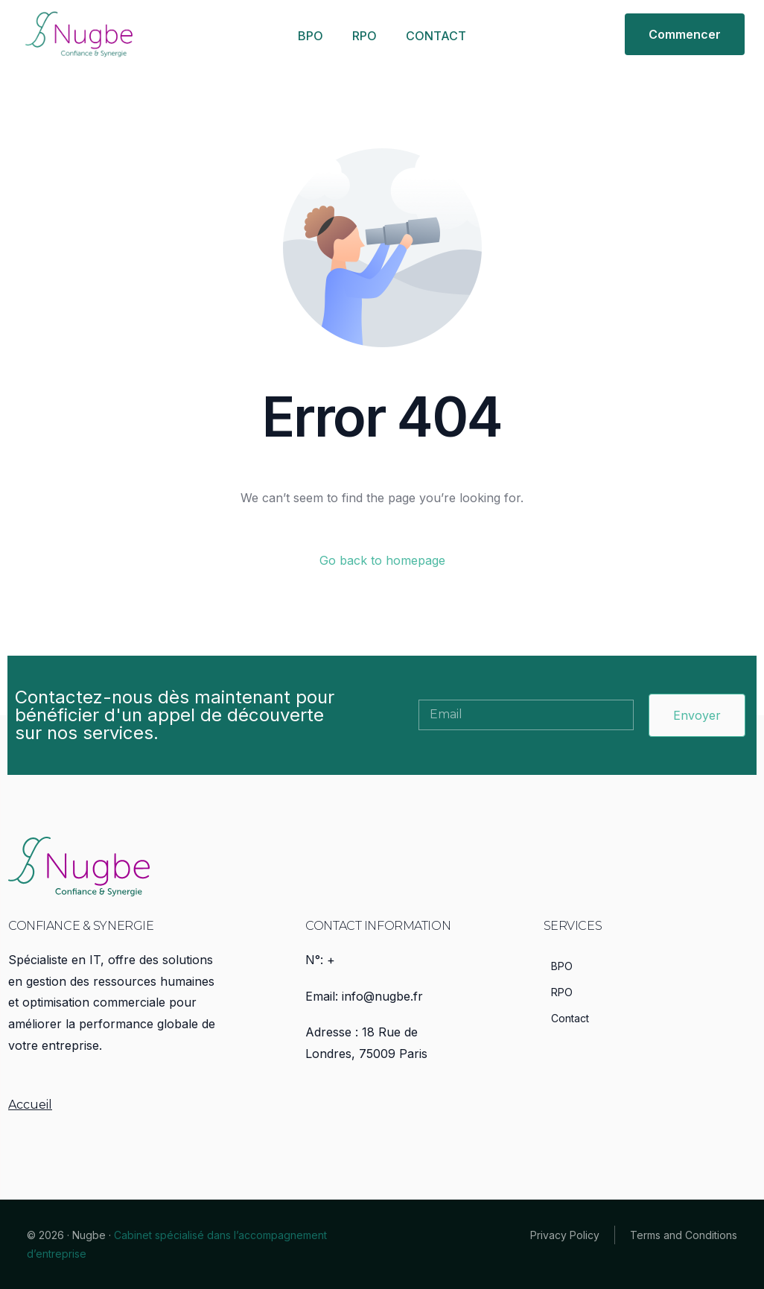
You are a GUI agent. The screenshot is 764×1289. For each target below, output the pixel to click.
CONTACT (436, 35)
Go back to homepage (382, 560)
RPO (364, 35)
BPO (310, 35)
